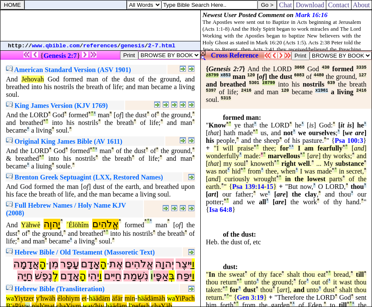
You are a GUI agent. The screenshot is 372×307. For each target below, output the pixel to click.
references (100, 46)
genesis (133, 46)
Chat (285, 5)
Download (310, 5)
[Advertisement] (100, 25)
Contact (338, 5)
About (361, 5)
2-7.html (162, 46)
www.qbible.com (56, 46)
